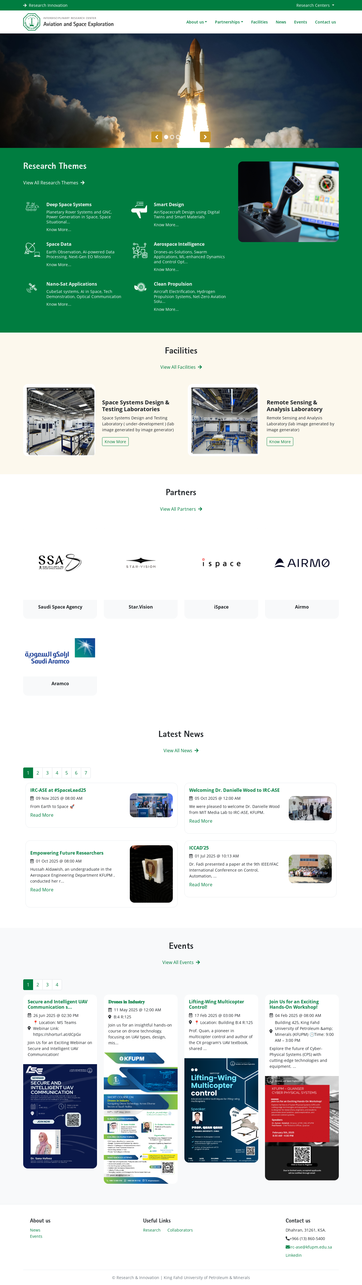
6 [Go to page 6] (76, 773)
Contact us (325, 22)
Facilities (259, 22)
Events (300, 22)
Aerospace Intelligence (179, 244)
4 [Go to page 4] (57, 773)
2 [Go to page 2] (37, 773)
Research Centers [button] (313, 5)
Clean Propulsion (173, 284)
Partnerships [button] (227, 22)
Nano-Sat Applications (71, 284)
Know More (115, 441)
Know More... (58, 229)
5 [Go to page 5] (66, 773)
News (281, 22)
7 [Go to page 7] (86, 773)
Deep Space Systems (69, 204)
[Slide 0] (166, 137)
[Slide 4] (190, 137)
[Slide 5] (196, 137)
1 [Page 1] (28, 773)
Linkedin (294, 1255)
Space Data (59, 244)
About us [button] (195, 22)
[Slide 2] (178, 137)
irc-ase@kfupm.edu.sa (309, 1247)
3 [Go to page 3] (47, 773)
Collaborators (180, 1230)
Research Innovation (48, 5)
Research (152, 1230)
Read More (41, 815)
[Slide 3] (184, 137)
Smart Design (169, 204)
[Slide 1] (172, 137)
